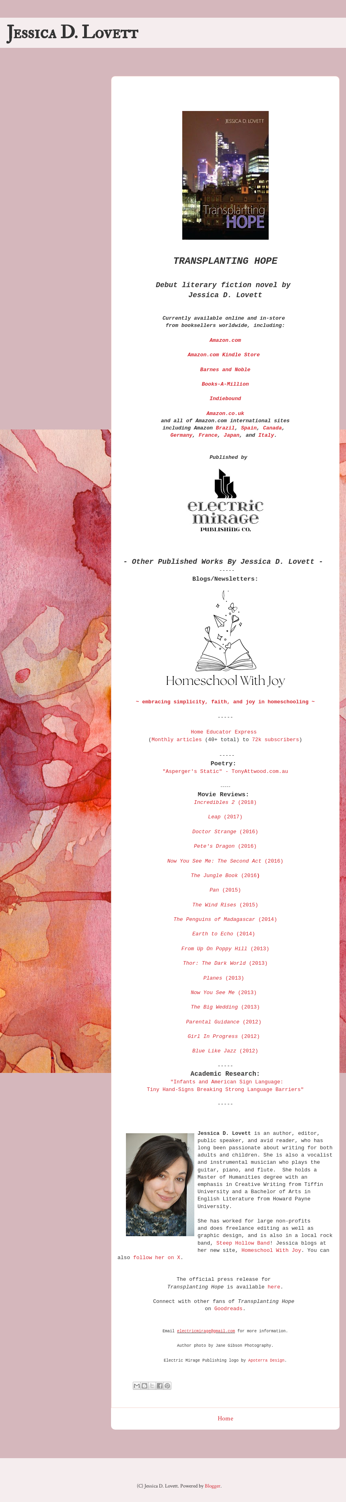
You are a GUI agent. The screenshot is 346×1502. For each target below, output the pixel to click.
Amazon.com (225, 340)
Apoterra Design (266, 1360)
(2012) (223, 1022)
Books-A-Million (225, 384)
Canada (272, 428)
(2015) (225, 905)
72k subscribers (275, 740)
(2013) (225, 963)
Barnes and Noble (225, 370)
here (274, 1287)
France (208, 435)
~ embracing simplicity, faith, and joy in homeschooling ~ (225, 702)
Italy (266, 435)
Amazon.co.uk (225, 414)
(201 (225, 846)
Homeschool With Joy (271, 1250)
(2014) (225, 919)
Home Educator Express (224, 732)
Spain (249, 428)
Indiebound (225, 399)
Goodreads (228, 1309)
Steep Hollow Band (243, 1243)
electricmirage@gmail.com (206, 1331)
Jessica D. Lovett (72, 32)
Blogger (212, 1486)
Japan (231, 435)
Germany (181, 435)
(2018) (225, 802)
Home (225, 1418)
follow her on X (156, 1258)
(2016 (225, 876)
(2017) (225, 817)
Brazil (225, 428)
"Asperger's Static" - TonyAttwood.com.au (225, 771)
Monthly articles (177, 740)
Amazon (223, 355)
